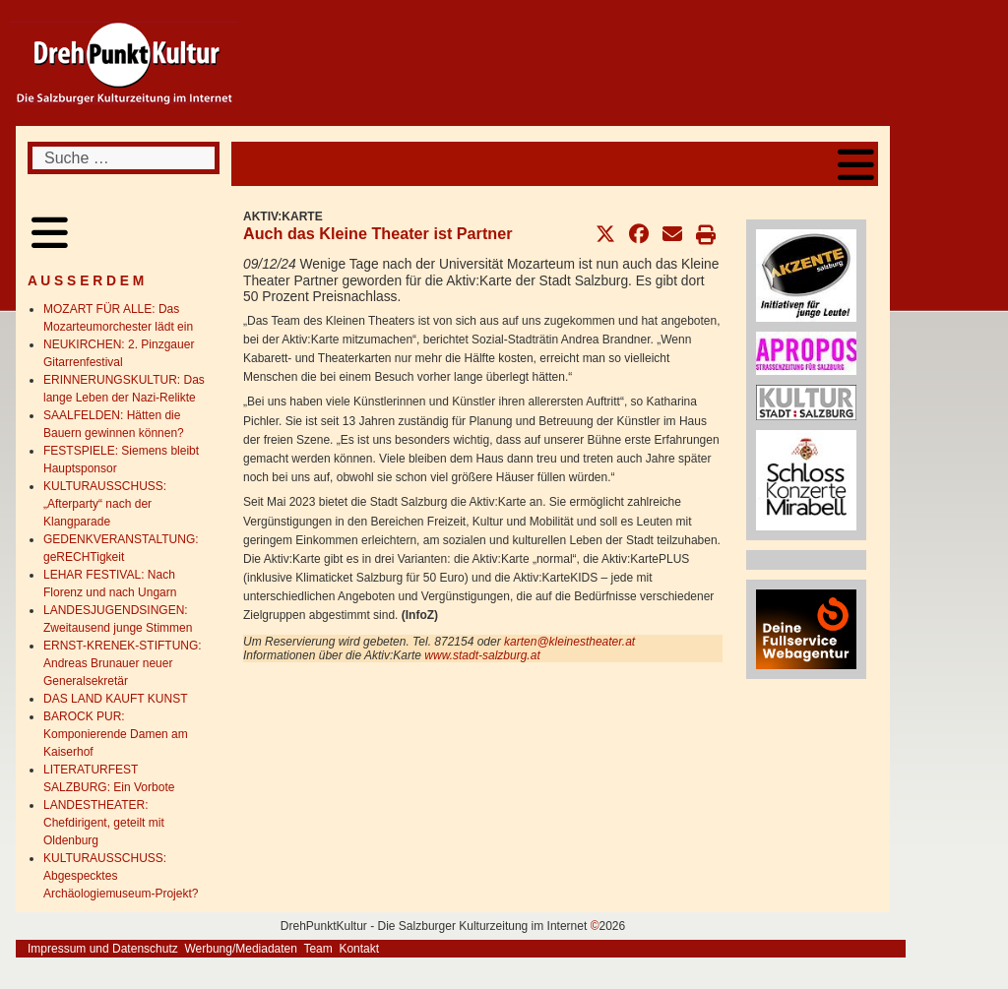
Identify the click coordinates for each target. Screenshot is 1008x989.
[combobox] (123, 158)
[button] (605, 234)
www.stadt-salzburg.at (481, 655)
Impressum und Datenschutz (103, 949)
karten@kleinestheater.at (569, 642)
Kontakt (359, 949)
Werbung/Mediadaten (240, 949)
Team (317, 949)
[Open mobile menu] (856, 164)
